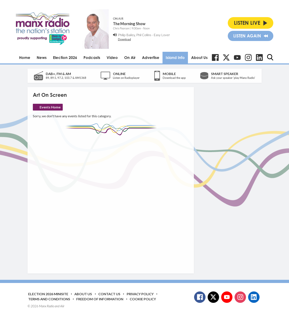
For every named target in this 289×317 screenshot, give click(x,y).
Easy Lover (162, 35)
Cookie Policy (143, 299)
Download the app (174, 77)
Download (124, 39)
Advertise (150, 57)
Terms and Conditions (49, 299)
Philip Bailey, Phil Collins (134, 35)
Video (112, 57)
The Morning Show (129, 23)
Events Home (50, 107)
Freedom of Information (99, 299)
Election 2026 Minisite (48, 294)
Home (24, 57)
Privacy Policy (140, 294)
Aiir (62, 306)
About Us (199, 57)
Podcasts (91, 57)
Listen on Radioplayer (126, 77)
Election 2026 (65, 57)
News (42, 57)
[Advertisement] (112, 201)
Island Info (175, 57)
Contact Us (109, 294)
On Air (130, 57)
